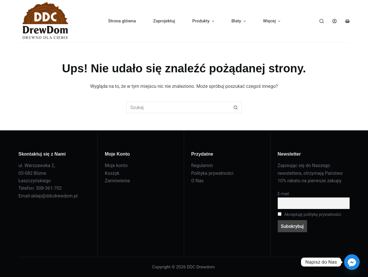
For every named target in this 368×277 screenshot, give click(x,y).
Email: (24, 196)
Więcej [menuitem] (272, 21)
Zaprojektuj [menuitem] (164, 21)
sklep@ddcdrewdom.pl (54, 196)
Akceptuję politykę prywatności (309, 214)
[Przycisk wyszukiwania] (235, 107)
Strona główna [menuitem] (122, 21)
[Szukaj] (321, 21)
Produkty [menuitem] (204, 21)
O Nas (197, 180)
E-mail (283, 193)
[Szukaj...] (178, 107)
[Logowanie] (334, 21)
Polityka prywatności (212, 173)
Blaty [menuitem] (239, 21)
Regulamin (202, 165)
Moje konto (116, 165)
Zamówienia (117, 180)
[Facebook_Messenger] (352, 262)
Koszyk (112, 173)
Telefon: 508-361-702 (40, 188)
